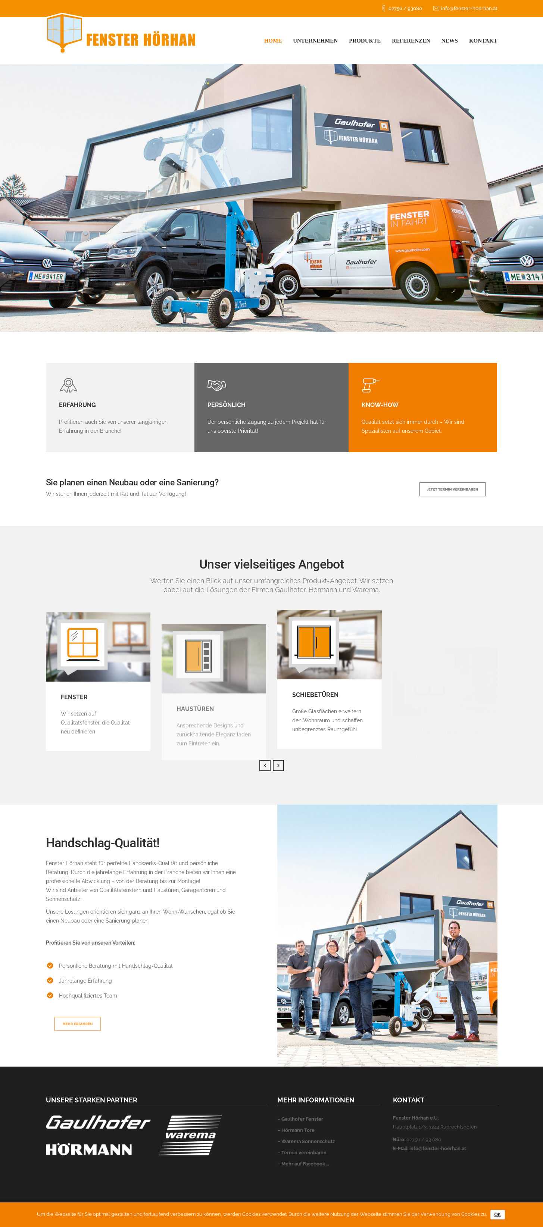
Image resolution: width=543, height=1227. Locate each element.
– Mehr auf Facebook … (303, 1164)
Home (273, 41)
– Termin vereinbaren (302, 1152)
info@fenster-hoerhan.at (469, 8)
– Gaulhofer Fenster (300, 1119)
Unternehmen (315, 41)
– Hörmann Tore (296, 1130)
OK (497, 1214)
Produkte (365, 41)
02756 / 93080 (405, 8)
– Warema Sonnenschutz (306, 1141)
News (449, 41)
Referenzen (411, 41)
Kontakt (483, 41)
